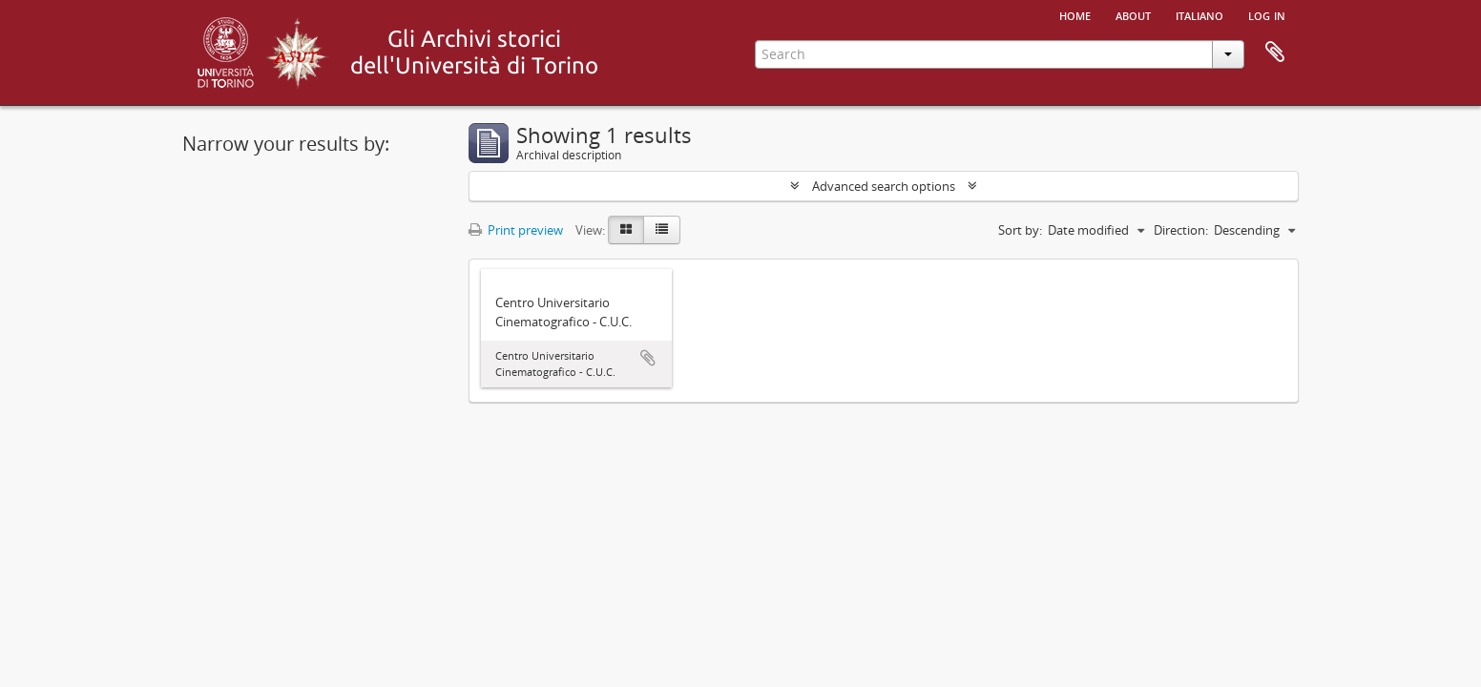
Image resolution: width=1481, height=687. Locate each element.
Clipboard (1275, 52)
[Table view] (661, 230)
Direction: (1181, 230)
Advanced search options (883, 186)
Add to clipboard (647, 357)
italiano (1199, 14)
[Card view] (626, 230)
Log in (1266, 14)
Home (1075, 14)
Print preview (516, 230)
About (1133, 14)
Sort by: (1020, 230)
